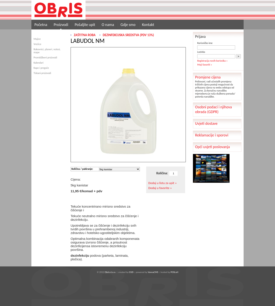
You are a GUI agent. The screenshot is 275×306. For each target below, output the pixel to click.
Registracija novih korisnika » (212, 60)
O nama (108, 24)
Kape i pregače (41, 67)
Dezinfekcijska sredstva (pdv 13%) (128, 35)
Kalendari (39, 62)
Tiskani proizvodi (42, 73)
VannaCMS (153, 272)
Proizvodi (61, 24)
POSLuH (174, 272)
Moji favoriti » (204, 64)
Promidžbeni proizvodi (45, 57)
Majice (37, 38)
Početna (40, 24)
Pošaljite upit (85, 24)
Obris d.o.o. (110, 272)
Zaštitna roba (84, 35)
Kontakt (148, 24)
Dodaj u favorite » (160, 188)
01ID (131, 272)
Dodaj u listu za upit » (162, 183)
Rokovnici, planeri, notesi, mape (47, 51)
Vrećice (37, 44)
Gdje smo (128, 24)
